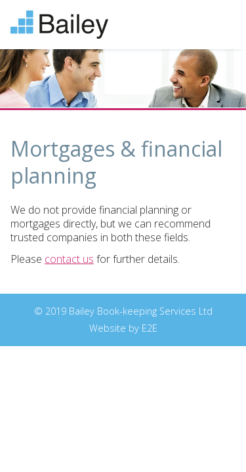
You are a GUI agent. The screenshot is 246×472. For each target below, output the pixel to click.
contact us (69, 259)
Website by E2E (123, 328)
